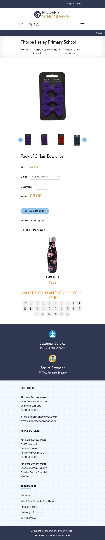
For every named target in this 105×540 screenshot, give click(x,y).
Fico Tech (64, 535)
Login (79, 3)
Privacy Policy (29, 507)
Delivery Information (33, 512)
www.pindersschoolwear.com (38, 421)
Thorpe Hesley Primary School (46, 51)
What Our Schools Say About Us (39, 501)
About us (26, 495)
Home (24, 49)
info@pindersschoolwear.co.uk (39, 416)
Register (71, 3)
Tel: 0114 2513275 (30, 410)
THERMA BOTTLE (52, 277)
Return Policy (28, 518)
